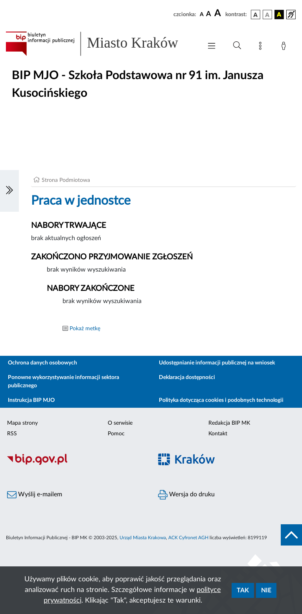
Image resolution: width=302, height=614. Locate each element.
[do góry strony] (291, 535)
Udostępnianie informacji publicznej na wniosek (217, 363)
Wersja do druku (186, 494)
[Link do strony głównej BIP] (100, 43)
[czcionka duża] (219, 13)
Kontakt (217, 433)
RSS (12, 433)
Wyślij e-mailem (34, 494)
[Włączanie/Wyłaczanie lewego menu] (9, 191)
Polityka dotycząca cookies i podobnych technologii (221, 400)
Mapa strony (22, 423)
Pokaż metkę (85, 328)
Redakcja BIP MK (229, 423)
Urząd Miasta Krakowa (143, 537)
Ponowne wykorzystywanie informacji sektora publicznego (63, 381)
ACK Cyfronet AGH (188, 537)
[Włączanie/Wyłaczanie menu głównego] (211, 46)
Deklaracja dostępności (187, 377)
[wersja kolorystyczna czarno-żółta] (279, 14)
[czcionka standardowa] (202, 14)
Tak (243, 590)
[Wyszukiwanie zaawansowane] (237, 46)
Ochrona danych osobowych (42, 363)
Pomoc (116, 433)
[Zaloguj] (285, 47)
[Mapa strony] (262, 47)
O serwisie (120, 423)
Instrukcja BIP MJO (31, 400)
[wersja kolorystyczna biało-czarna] (267, 14)
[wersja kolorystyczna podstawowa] (255, 14)
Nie (266, 590)
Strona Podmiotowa (66, 180)
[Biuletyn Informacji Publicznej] (75, 463)
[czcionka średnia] (208, 14)
